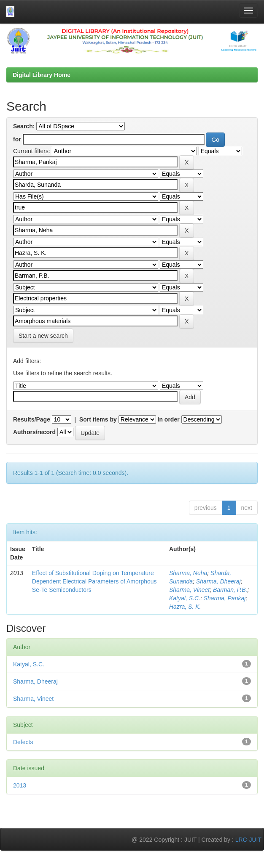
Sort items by (98, 419)
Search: (24, 126)
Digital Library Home (41, 75)
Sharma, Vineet (189, 589)
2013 (19, 785)
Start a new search (43, 335)
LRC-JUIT (248, 839)
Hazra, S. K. (185, 606)
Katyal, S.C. (184, 598)
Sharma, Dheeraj (218, 581)
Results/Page (31, 419)
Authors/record (34, 432)
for (17, 139)
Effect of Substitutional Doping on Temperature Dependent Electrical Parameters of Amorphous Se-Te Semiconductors (94, 581)
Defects (23, 742)
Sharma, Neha (188, 573)
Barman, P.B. (230, 589)
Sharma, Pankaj (225, 598)
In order (169, 419)
